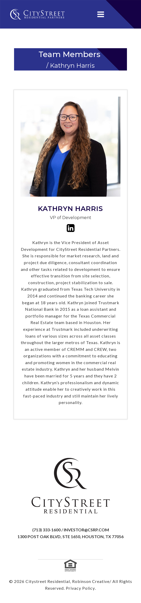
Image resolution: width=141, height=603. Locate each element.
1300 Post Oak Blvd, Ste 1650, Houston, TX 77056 (70, 536)
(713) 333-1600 (46, 529)
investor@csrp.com (86, 529)
